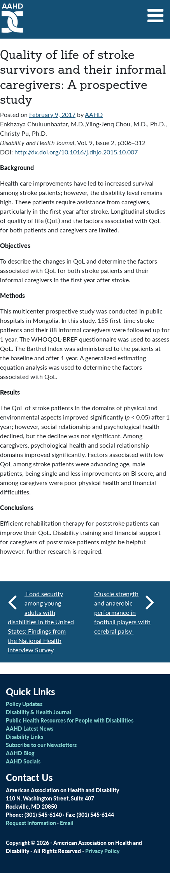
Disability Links (24, 736)
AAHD (94, 114)
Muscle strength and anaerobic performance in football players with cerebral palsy (124, 612)
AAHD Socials (23, 761)
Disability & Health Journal (38, 712)
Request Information (31, 823)
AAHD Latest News (29, 728)
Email (67, 823)
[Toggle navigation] (155, 13)
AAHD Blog (20, 753)
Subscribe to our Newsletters (41, 745)
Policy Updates (24, 704)
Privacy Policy (102, 851)
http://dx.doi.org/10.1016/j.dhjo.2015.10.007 (76, 151)
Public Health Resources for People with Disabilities (69, 720)
